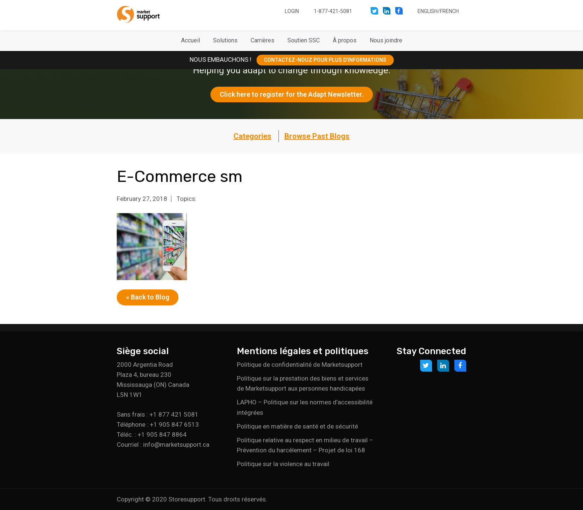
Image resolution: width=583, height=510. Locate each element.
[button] (225, 40)
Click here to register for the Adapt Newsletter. (292, 94)
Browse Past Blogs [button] (317, 136)
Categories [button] (252, 136)
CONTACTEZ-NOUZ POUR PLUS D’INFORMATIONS (325, 60)
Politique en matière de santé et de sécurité (297, 426)
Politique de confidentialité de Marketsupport (300, 364)
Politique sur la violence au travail (283, 464)
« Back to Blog (147, 297)
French (449, 11)
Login (292, 11)
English (428, 11)
